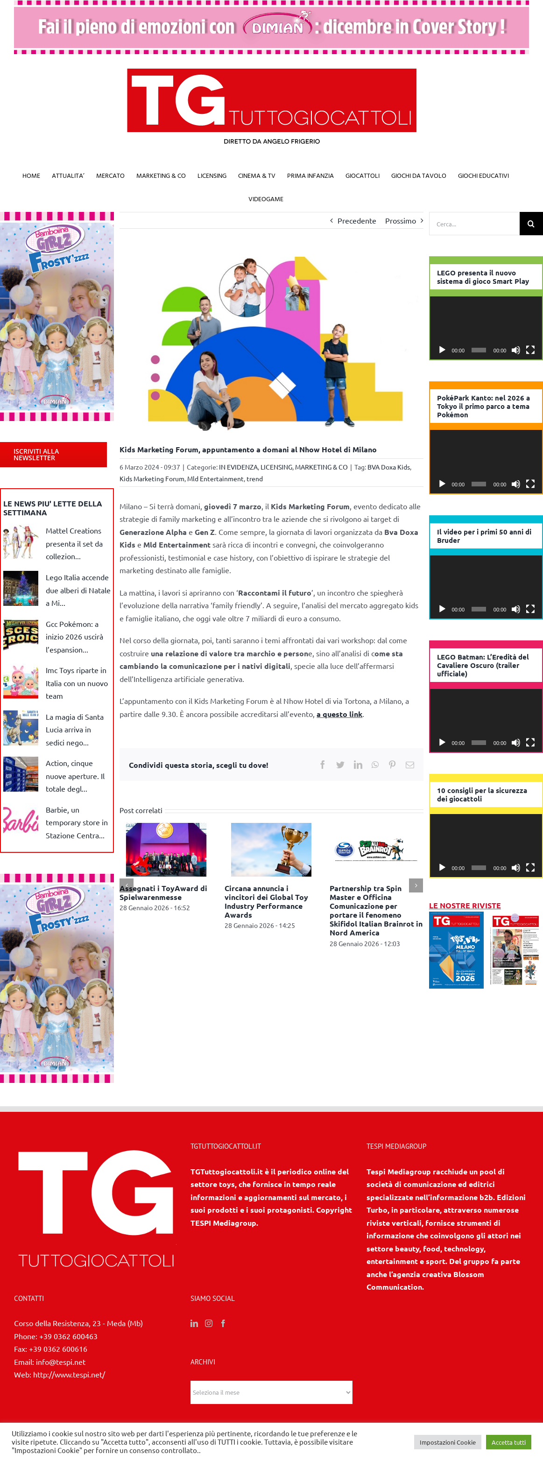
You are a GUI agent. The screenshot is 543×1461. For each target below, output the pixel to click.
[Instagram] (208, 1323)
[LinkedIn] (194, 1323)
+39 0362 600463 (68, 1336)
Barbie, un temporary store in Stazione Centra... (77, 822)
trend (255, 478)
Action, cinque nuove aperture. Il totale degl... (75, 775)
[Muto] (516, 350)
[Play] (442, 350)
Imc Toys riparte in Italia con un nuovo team (77, 682)
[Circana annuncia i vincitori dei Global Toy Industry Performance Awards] (271, 848)
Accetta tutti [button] (509, 1442)
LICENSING (276, 467)
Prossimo (400, 220)
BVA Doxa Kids (388, 467)
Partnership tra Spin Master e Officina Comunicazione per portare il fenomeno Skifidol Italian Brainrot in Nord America (376, 910)
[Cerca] (531, 223)
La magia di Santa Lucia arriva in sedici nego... (75, 729)
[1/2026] (456, 917)
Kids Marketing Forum (152, 478)
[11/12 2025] (515, 917)
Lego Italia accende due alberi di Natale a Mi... (78, 589)
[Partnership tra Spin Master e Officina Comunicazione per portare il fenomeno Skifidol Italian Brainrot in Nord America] (376, 848)
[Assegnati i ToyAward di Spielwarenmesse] (166, 848)
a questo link (339, 714)
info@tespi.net (60, 1361)
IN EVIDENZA (238, 467)
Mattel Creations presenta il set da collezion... (74, 543)
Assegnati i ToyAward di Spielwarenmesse (163, 892)
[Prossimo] (416, 885)
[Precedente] (127, 885)
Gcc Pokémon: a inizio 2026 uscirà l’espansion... (74, 636)
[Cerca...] (474, 223)
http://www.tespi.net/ (69, 1374)
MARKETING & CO (321, 467)
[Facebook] (223, 1323)
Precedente (357, 220)
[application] (486, 327)
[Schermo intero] (530, 350)
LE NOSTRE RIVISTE (465, 905)
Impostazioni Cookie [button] (448, 1442)
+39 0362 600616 (58, 1348)
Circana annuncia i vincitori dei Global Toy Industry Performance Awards (266, 901)
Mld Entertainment (215, 478)
